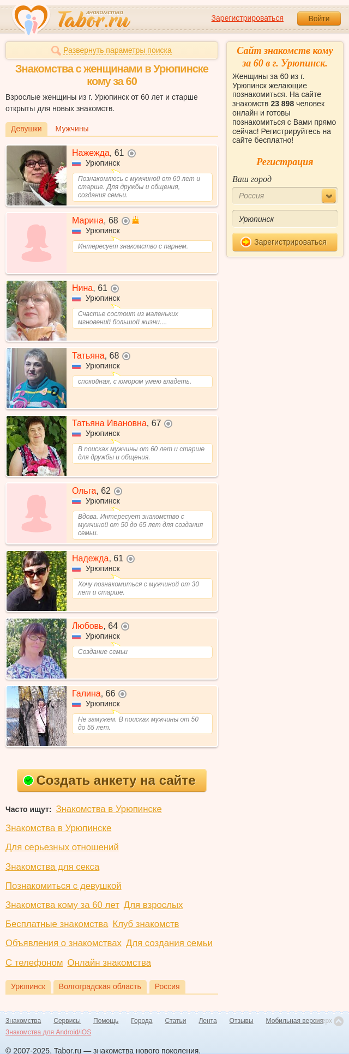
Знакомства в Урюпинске (108, 809)
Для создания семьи (169, 943)
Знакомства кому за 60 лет (62, 905)
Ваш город (252, 179)
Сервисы (67, 1021)
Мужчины (72, 128)
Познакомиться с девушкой (63, 886)
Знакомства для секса (52, 867)
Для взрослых (153, 905)
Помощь (105, 1021)
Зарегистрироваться (248, 18)
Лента (207, 1021)
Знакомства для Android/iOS (48, 1032)
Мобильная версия (295, 1021)
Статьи (175, 1021)
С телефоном (34, 963)
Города (141, 1021)
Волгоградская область (100, 986)
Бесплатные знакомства (56, 924)
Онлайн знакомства (109, 963)
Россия (167, 986)
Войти (318, 18)
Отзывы (242, 1021)
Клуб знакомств (145, 924)
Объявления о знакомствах (63, 943)
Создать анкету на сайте (109, 780)
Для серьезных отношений (62, 847)
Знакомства (23, 1021)
